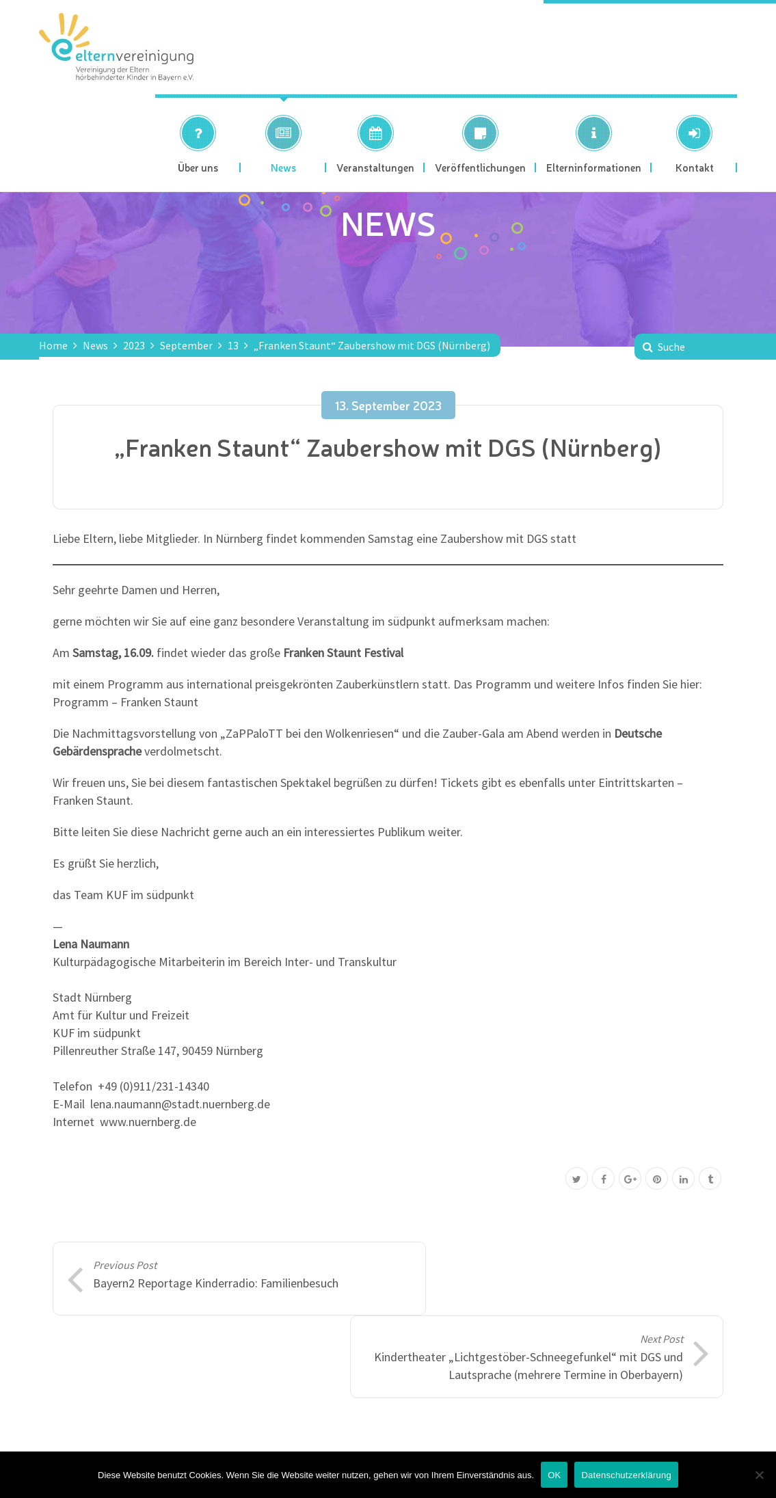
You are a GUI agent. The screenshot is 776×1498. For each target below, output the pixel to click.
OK (554, 1475)
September (186, 345)
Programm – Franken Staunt (125, 702)
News (95, 345)
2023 (134, 345)
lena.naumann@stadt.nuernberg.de (180, 1104)
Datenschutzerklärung (626, 1475)
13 (233, 345)
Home (53, 345)
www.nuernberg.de (148, 1121)
